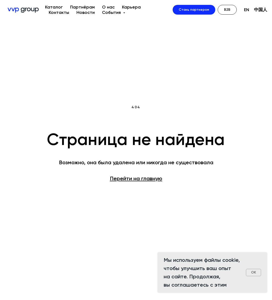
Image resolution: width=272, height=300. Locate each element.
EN (246, 9)
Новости (85, 12)
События (112, 12)
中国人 (260, 9)
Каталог (54, 7)
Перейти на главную (136, 178)
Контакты (59, 12)
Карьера (131, 7)
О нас (108, 7)
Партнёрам (82, 7)
